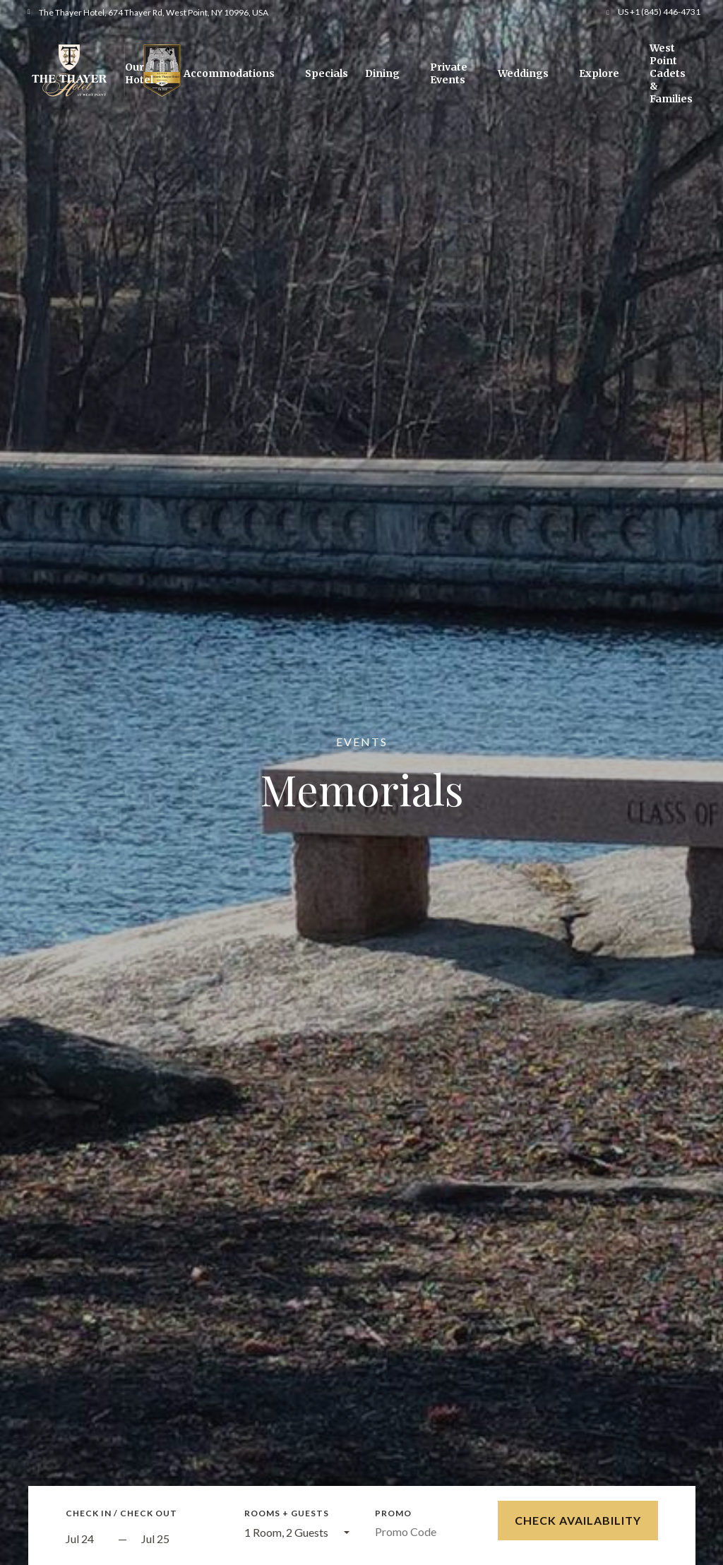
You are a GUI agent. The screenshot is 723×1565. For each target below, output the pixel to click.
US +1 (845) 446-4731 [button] (659, 11)
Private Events (448, 73)
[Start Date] (88, 1539)
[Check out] (180, 1539)
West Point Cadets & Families (671, 73)
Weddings (523, 73)
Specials (326, 73)
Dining (382, 73)
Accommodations (229, 73)
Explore (599, 73)
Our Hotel (139, 73)
